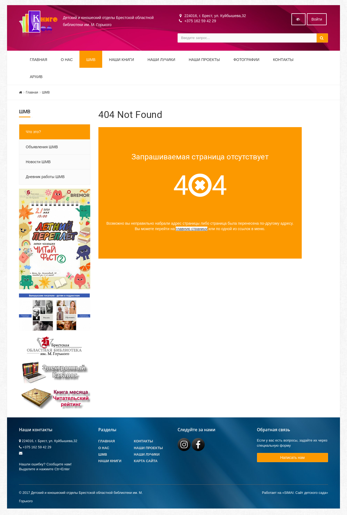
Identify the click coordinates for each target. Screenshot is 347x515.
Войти (316, 20)
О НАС (67, 60)
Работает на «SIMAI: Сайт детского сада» (295, 493)
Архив (36, 77)
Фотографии (246, 60)
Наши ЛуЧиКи (161, 60)
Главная (38, 60)
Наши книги (121, 60)
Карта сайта (146, 462)
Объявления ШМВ (42, 147)
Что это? (33, 132)
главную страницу (191, 229)
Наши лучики (147, 455)
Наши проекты (204, 60)
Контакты (283, 60)
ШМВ (90, 60)
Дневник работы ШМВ (45, 177)
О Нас (103, 448)
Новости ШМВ (38, 162)
